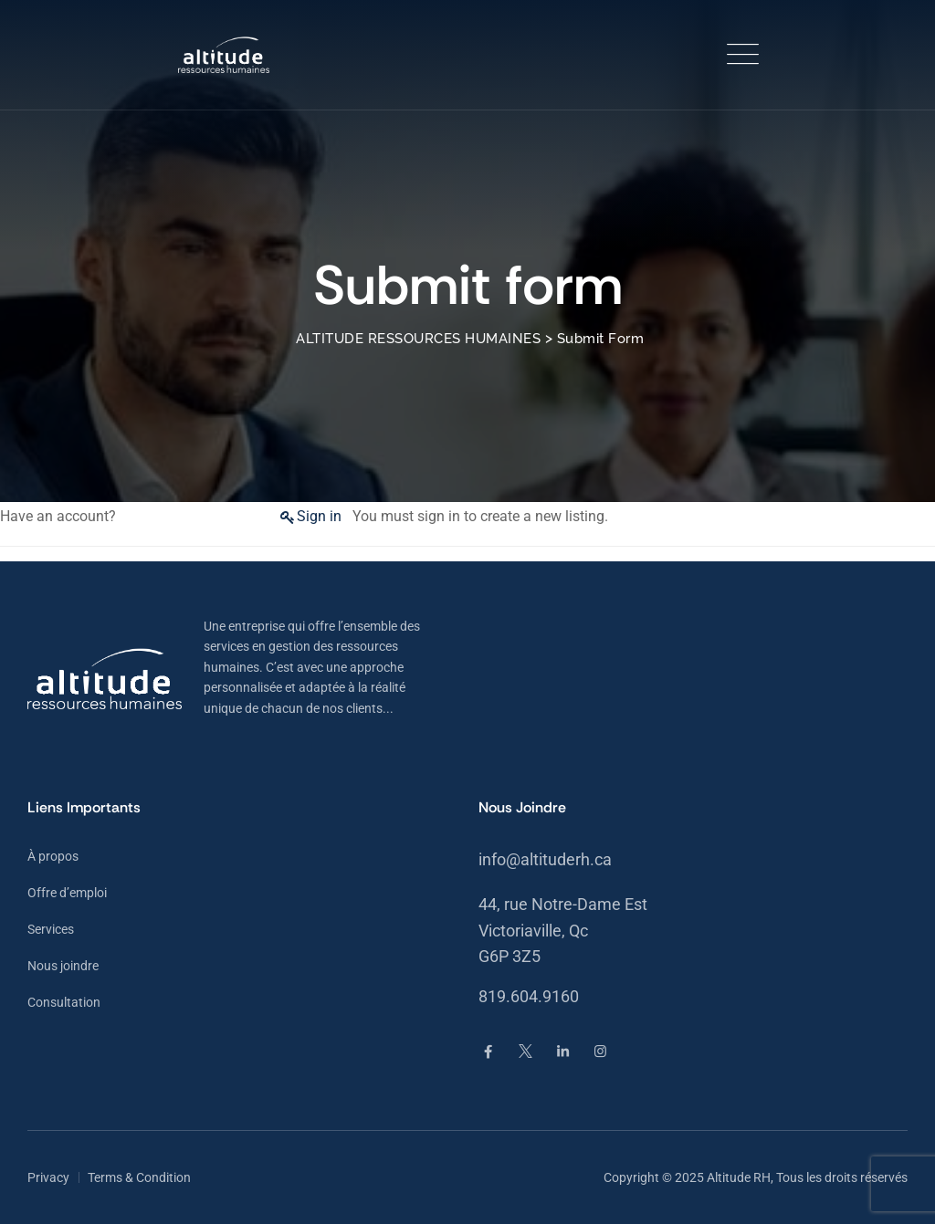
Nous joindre (63, 965)
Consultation (63, 1002)
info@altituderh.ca (545, 859)
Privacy (48, 1177)
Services (50, 929)
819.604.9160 (528, 996)
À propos (53, 856)
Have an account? (58, 516)
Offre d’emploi (67, 892)
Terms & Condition (139, 1177)
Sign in (319, 516)
